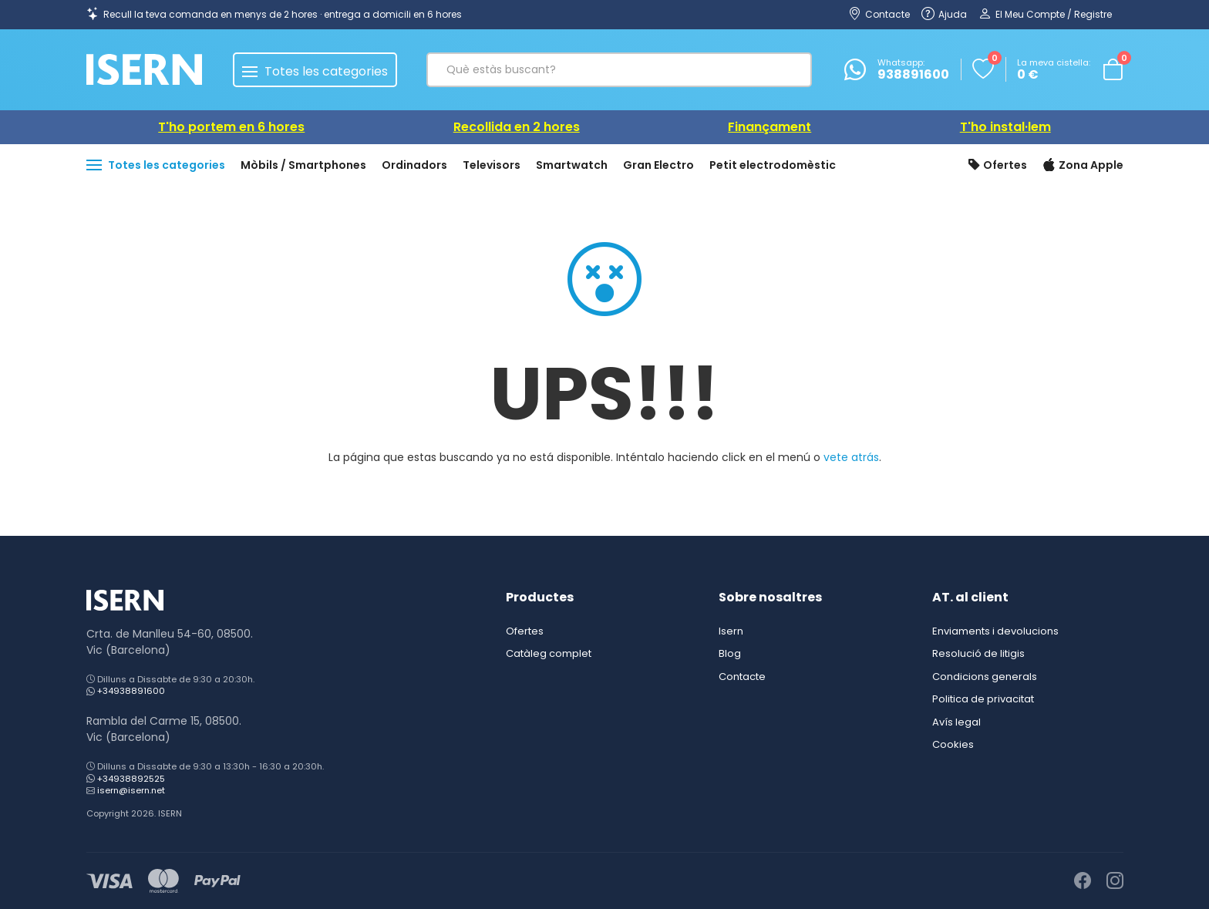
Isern (731, 631)
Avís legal (956, 722)
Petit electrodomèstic (772, 165)
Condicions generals (984, 676)
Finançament (769, 127)
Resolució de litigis (978, 653)
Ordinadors (414, 165)
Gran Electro (658, 165)
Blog (730, 653)
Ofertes (998, 166)
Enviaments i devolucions (995, 631)
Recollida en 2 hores (516, 127)
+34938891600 (131, 691)
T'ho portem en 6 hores (231, 127)
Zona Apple (1082, 166)
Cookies (953, 744)
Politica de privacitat (983, 699)
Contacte (742, 676)
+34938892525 (131, 779)
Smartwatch (572, 165)
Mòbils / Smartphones (303, 165)
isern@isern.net (131, 790)
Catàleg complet (548, 653)
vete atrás (851, 457)
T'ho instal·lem (1005, 127)
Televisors (491, 165)
